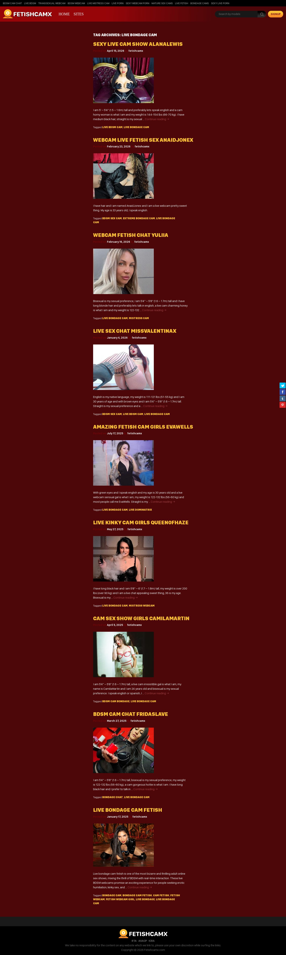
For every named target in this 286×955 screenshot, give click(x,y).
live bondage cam (136, 127)
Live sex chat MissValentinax (134, 331)
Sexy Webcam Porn (137, 3)
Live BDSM (30, 3)
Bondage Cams (199, 3)
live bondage (145, 899)
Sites (79, 14)
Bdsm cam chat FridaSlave (130, 714)
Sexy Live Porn (220, 3)
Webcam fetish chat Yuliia (130, 235)
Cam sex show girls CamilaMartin (141, 618)
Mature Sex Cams (162, 3)
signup (276, 14)
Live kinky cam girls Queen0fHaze (141, 522)
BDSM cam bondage (116, 701)
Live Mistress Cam (98, 3)
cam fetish (161, 895)
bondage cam (111, 895)
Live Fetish (181, 3)
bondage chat (112, 797)
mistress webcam (142, 605)
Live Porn (117, 3)
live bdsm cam (112, 127)
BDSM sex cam (112, 218)
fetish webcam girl (120, 899)
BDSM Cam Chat (12, 3)
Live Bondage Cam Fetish (127, 810)
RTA (134, 940)
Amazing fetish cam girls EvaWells (143, 427)
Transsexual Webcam (51, 3)
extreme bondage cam (139, 218)
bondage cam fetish (137, 895)
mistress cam (139, 318)
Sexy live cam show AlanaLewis (138, 44)
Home (64, 14)
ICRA (152, 940)
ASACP (142, 940)
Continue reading (157, 119)
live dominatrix (140, 509)
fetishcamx (135, 50)
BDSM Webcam (76, 3)
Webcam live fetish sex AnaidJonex (143, 140)
